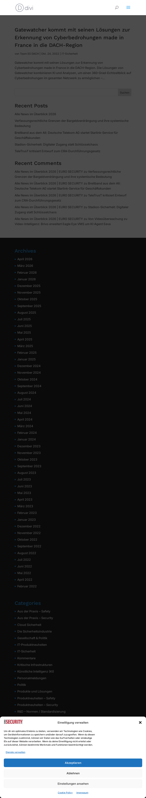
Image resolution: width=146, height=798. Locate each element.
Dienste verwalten (15, 758)
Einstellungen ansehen (73, 790)
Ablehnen (73, 779)
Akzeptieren (73, 769)
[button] (140, 729)
